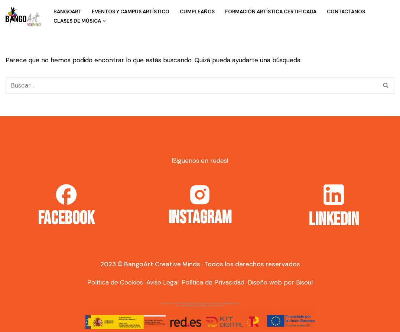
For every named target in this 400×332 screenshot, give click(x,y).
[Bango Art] (23, 16)
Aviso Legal (162, 282)
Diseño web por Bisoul (280, 282)
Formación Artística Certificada (270, 12)
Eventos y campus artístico (130, 12)
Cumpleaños (197, 12)
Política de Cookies (115, 282)
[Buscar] (192, 85)
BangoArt (67, 12)
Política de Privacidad (213, 282)
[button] (104, 21)
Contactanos (346, 12)
